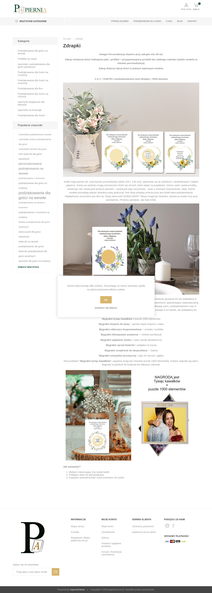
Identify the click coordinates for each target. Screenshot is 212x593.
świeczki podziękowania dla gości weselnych (33, 253)
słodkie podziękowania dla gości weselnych (34, 224)
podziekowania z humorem (32, 178)
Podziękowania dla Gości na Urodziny (33, 73)
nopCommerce (77, 589)
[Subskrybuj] (32, 572)
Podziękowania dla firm (30, 88)
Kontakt (75, 532)
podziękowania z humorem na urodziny (34, 215)
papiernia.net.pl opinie (144, 532)
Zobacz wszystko (28, 267)
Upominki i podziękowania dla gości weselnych (34, 65)
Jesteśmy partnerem (143, 526)
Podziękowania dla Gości (31, 115)
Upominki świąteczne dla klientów (31, 103)
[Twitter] (167, 525)
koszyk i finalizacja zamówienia (111, 553)
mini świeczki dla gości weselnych (30, 156)
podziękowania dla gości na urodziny (33, 185)
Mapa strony (77, 526)
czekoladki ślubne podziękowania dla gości (35, 141)
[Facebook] (173, 525)
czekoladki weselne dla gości (33, 149)
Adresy (105, 537)
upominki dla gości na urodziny (34, 261)
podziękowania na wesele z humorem (32, 205)
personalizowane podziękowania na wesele (31, 168)
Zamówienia (108, 532)
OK (106, 299)
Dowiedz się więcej (106, 308)
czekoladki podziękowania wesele (35, 134)
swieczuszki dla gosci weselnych (30, 234)
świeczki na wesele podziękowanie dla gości (31, 244)
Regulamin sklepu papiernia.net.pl (80, 539)
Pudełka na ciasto (27, 58)
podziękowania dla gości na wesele (34, 195)
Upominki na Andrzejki (30, 110)
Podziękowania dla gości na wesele (33, 52)
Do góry (67, 38)
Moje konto (186, 9)
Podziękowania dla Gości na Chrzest (33, 95)
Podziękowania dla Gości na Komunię (33, 81)
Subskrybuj (55, 572)
